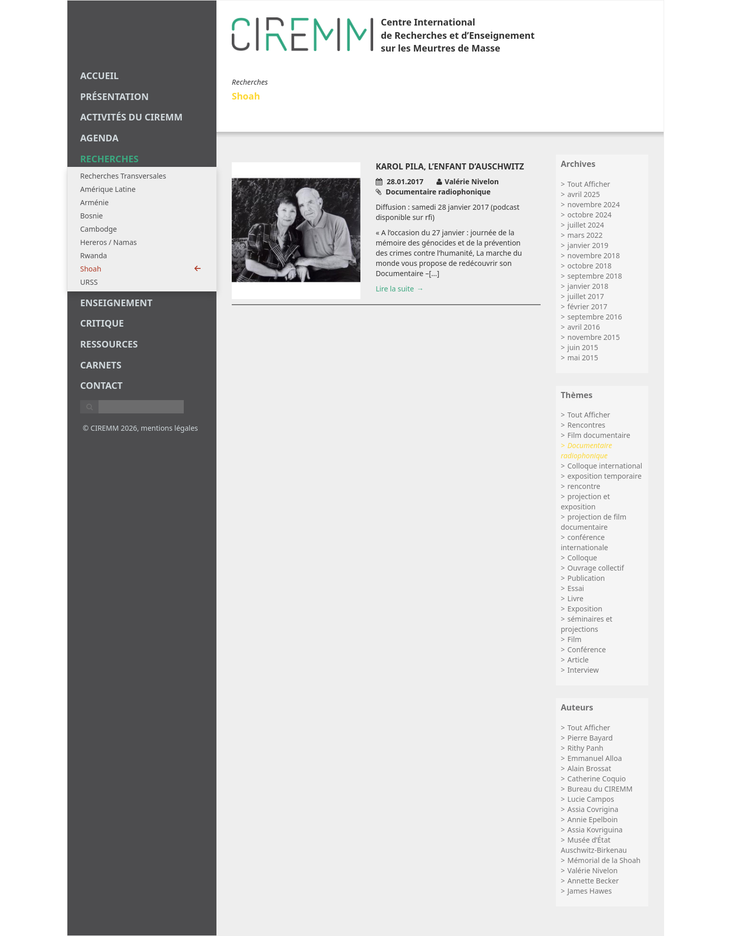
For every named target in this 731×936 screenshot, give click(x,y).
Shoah (140, 269)
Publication (586, 578)
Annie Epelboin (593, 819)
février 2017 (587, 306)
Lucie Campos (591, 799)
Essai (576, 588)
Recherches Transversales (123, 176)
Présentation (114, 96)
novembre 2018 (594, 255)
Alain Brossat (590, 768)
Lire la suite (395, 288)
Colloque (582, 557)
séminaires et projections (587, 624)
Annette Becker (593, 880)
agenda (99, 138)
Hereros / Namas (108, 242)
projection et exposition (585, 501)
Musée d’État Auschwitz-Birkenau (594, 845)
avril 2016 (584, 327)
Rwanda (93, 255)
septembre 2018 (595, 276)
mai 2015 (583, 357)
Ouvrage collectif (596, 568)
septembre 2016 (595, 317)
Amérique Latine (108, 189)
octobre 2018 (590, 265)
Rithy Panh (585, 748)
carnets (100, 365)
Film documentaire (599, 435)
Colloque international (605, 466)
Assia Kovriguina (595, 829)
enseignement (116, 303)
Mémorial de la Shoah (604, 860)
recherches (109, 159)
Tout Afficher (589, 184)
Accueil (99, 75)
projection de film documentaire (594, 522)
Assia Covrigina (593, 809)
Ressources (109, 344)
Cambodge (98, 229)
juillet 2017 (586, 296)
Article (578, 659)
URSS (89, 282)
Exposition (585, 608)
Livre (575, 598)
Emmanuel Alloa (595, 758)
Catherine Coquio (597, 778)
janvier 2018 (588, 286)
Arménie (94, 202)
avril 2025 (584, 194)
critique (102, 323)
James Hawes (590, 891)
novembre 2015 (594, 337)
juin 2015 (583, 347)
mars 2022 (585, 235)
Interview (583, 670)
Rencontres (586, 425)
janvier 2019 (588, 245)
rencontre (584, 486)
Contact (101, 385)
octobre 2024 (590, 214)
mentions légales (169, 428)
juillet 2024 (586, 225)
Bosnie (91, 215)
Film (575, 639)
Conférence (587, 649)
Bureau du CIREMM (600, 789)
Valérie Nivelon (593, 870)
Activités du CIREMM (131, 117)
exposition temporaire (605, 476)
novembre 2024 (594, 204)
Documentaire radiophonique (587, 450)
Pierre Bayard (590, 738)
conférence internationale (584, 542)
